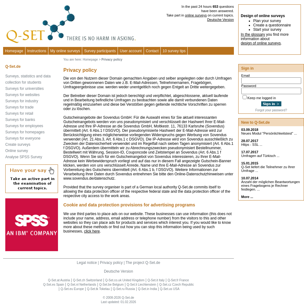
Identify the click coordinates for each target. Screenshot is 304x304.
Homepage (14, 51)
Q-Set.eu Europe (72, 289)
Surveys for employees (24, 126)
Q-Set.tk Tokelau (98, 289)
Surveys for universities (24, 88)
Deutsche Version (220, 19)
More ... (247, 197)
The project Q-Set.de (143, 262)
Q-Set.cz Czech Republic (176, 284)
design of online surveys (261, 43)
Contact (152, 51)
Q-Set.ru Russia (124, 289)
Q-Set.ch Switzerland (87, 280)
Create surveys (17, 144)
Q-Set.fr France (178, 280)
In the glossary (253, 34)
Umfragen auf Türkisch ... (260, 156)
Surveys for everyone (22, 138)
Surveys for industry (21, 101)
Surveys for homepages (25, 132)
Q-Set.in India (147, 289)
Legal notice (87, 262)
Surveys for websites (22, 95)
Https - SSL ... (251, 144)
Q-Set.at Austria (59, 280)
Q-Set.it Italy (155, 280)
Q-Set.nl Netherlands (81, 284)
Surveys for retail (19, 113)
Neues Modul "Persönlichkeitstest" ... (269, 133)
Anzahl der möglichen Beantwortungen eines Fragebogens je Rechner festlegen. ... (270, 185)
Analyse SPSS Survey (23, 157)
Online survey (16, 151)
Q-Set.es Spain (53, 284)
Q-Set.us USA (170, 289)
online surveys (196, 15)
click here (92, 231)
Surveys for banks (20, 119)
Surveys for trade (19, 107)
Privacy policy (111, 262)
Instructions (36, 51)
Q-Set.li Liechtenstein (141, 284)
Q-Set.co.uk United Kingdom (125, 280)
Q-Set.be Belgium (111, 284)
